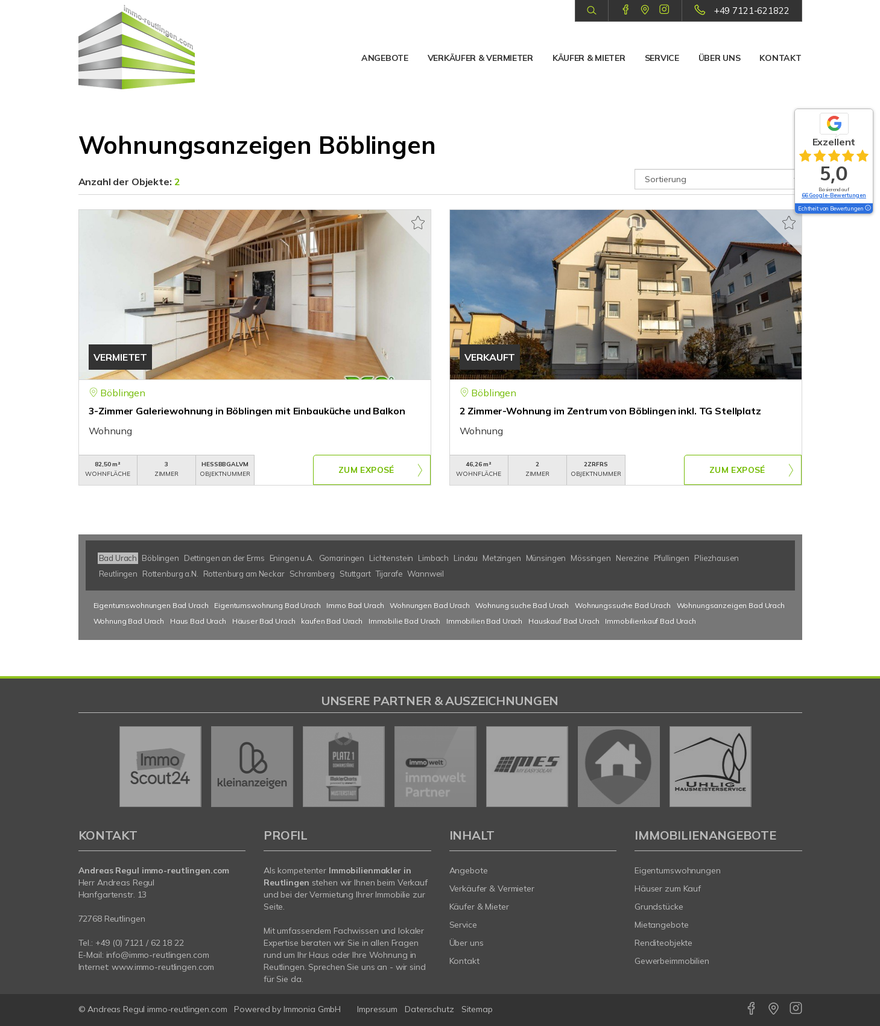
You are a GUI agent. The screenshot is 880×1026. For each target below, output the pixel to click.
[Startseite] (162, 47)
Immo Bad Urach (355, 605)
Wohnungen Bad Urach (429, 605)
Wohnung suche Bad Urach (522, 605)
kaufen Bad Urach (331, 620)
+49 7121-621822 (752, 10)
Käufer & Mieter (588, 57)
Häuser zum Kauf (668, 888)
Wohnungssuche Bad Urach (623, 605)
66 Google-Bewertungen (834, 195)
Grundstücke (659, 906)
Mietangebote (662, 924)
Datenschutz (429, 1009)
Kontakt (780, 57)
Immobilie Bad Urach (404, 620)
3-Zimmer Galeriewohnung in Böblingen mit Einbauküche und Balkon (247, 411)
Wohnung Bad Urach (129, 620)
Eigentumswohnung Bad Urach (267, 605)
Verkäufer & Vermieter (480, 57)
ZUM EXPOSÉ (366, 470)
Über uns (719, 57)
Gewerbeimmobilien (672, 960)
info (113, 954)
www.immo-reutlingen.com (163, 966)
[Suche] (591, 11)
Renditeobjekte (663, 942)
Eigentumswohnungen (678, 870)
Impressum (377, 1009)
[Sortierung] (718, 179)
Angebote (384, 57)
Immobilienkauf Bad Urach (650, 620)
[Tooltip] (867, 208)
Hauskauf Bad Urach (563, 620)
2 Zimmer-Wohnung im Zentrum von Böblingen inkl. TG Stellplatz (610, 411)
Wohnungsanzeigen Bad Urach (731, 605)
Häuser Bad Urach (264, 620)
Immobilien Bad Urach (484, 620)
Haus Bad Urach (198, 620)
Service (662, 57)
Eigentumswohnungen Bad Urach (151, 605)
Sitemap (477, 1009)
